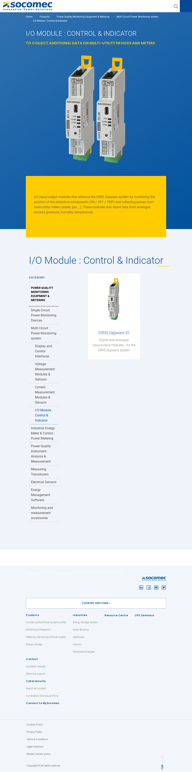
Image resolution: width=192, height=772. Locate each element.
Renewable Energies (84, 651)
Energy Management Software (40, 495)
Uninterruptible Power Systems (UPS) (46, 622)
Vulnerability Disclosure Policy (42, 695)
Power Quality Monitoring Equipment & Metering (83, 16)
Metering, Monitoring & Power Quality (46, 637)
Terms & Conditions (37, 739)
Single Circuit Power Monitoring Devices (43, 315)
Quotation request (36, 666)
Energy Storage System (85, 622)
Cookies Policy (35, 724)
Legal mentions (35, 746)
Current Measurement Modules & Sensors (45, 394)
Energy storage (34, 644)
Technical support (35, 673)
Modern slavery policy (38, 754)
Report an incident (36, 688)
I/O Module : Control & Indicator (44, 415)
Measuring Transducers (40, 471)
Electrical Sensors (43, 482)
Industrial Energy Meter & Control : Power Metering (43, 433)
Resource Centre (116, 615)
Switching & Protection (38, 629)
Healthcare (78, 637)
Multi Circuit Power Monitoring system (137, 16)
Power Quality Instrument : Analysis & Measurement (41, 453)
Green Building (81, 629)
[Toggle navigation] (186, 6)
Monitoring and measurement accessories (42, 513)
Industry (77, 644)
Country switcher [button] (95, 603)
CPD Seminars (144, 615)
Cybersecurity (36, 681)
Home (29, 16)
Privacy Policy (34, 732)
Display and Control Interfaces (43, 351)
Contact (32, 659)
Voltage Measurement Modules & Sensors (45, 371)
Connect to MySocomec (42, 703)
